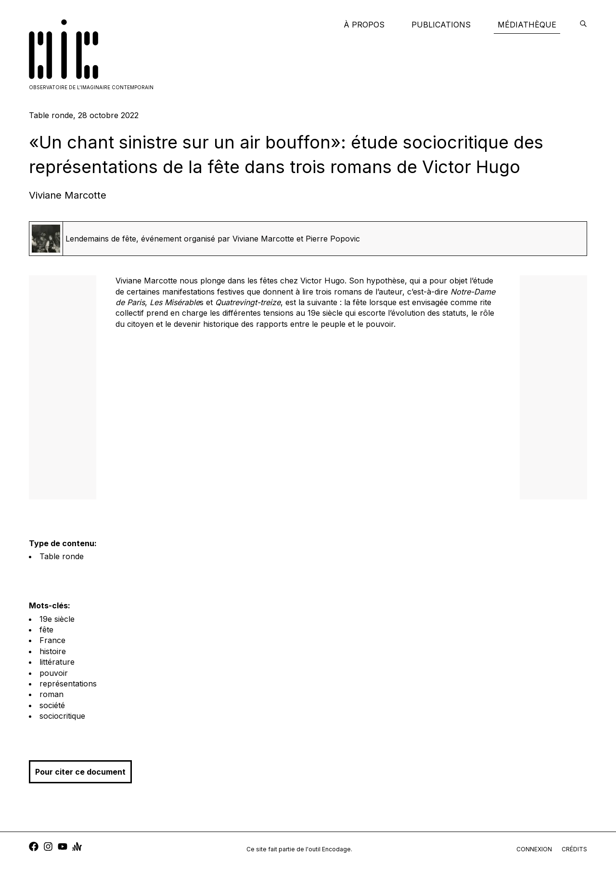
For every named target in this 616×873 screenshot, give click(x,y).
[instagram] (48, 848)
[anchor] (77, 848)
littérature (57, 662)
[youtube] (62, 848)
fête (46, 629)
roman (51, 694)
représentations (68, 683)
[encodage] (583, 24)
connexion (534, 849)
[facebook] (33, 848)
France (52, 640)
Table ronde (61, 556)
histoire (52, 651)
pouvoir (53, 673)
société (52, 705)
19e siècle (57, 619)
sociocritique (62, 716)
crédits (574, 849)
